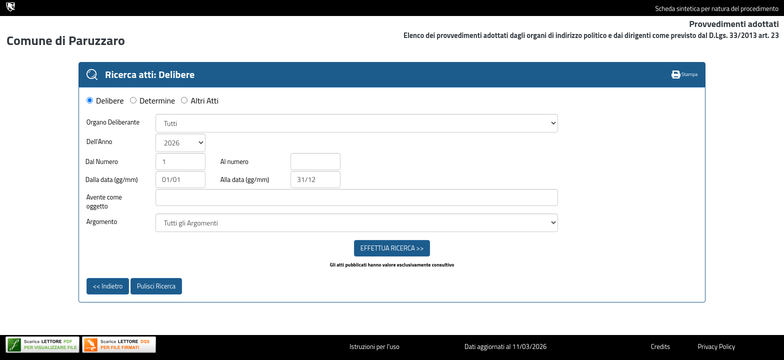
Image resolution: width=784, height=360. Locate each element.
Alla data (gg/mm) (244, 179)
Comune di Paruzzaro (65, 40)
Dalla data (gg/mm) (112, 179)
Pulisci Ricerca (156, 286)
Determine (157, 100)
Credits (660, 347)
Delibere (110, 100)
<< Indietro (108, 286)
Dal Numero (102, 161)
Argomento (102, 221)
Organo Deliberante (113, 122)
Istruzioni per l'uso (375, 347)
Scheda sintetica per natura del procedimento (716, 9)
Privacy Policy (716, 347)
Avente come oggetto (104, 201)
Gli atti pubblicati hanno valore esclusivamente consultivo (392, 265)
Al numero (234, 161)
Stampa (685, 74)
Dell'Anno (99, 141)
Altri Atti (204, 100)
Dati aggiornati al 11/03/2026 (505, 347)
